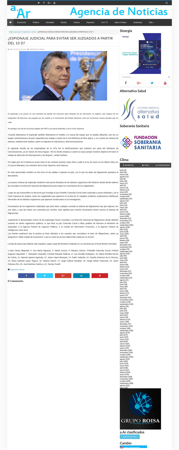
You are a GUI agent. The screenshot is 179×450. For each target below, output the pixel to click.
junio (122, 170)
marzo (122, 174)
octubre (123, 196)
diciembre (124, 218)
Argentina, (34, 49)
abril (121, 172)
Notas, (41, 49)
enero (122, 192)
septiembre (124, 199)
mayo (122, 183)
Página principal (15, 32)
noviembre (124, 194)
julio (121, 179)
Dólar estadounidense (132, 447)
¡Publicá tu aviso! (130, 437)
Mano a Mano (121, 22)
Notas (33, 32)
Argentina (26, 32)
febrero (123, 190)
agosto (122, 177)
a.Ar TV (104, 22)
